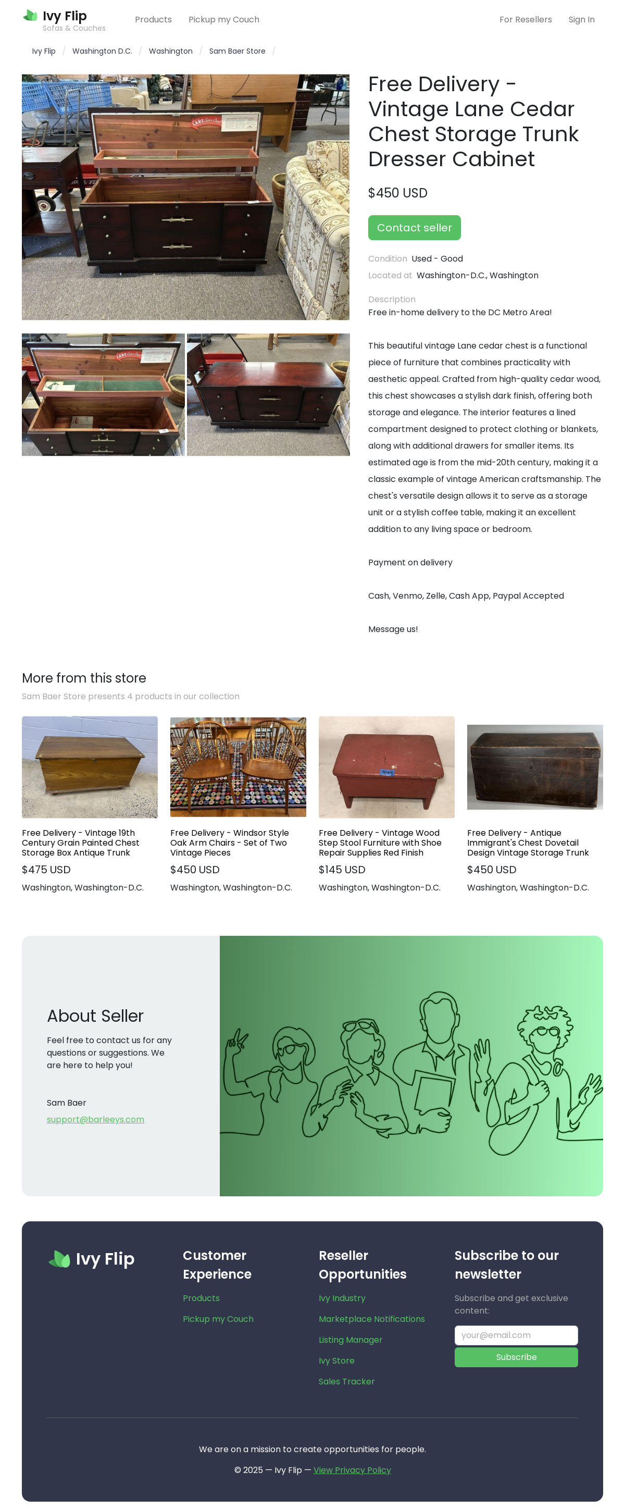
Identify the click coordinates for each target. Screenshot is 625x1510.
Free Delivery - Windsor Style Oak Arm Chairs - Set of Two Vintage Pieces (229, 843)
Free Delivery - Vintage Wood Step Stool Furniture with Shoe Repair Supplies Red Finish (380, 843)
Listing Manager (351, 1340)
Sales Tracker (347, 1382)
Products (153, 20)
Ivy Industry (342, 1298)
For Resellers (525, 20)
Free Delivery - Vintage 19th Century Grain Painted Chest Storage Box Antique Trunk (81, 843)
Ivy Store (337, 1361)
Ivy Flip (44, 51)
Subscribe (516, 1357)
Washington (171, 51)
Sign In (582, 20)
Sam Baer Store (237, 51)
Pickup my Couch (224, 20)
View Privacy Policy (352, 1470)
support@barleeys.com (95, 1119)
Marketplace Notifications (372, 1319)
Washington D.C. (102, 51)
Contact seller (414, 227)
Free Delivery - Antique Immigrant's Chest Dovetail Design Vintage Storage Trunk (528, 843)
